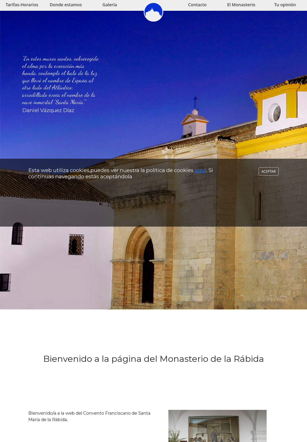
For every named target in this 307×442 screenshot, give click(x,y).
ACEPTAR (268, 165)
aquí (200, 164)
